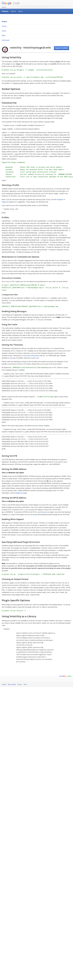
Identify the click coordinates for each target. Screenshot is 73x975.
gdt (36, 514)
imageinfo (60, 199)
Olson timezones (33, 355)
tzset (37, 358)
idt (31, 514)
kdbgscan (5, 202)
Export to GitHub (61, 48)
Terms (25, 684)
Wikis (3, 35)
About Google (12, 684)
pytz (14, 358)
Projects (5, 11)
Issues (4, 31)
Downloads (5, 40)
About (20, 11)
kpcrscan (46, 512)
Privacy (20, 684)
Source (4, 26)
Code (11, 3)
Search (13, 11)
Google (4, 684)
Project (4, 21)
